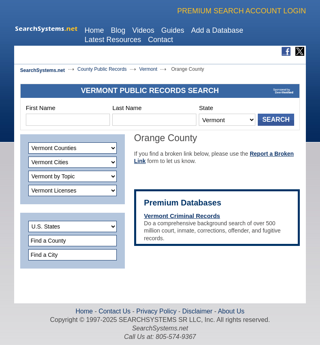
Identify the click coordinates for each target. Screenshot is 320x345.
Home (94, 30)
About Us (230, 311)
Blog (118, 30)
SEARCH (276, 119)
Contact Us (114, 311)
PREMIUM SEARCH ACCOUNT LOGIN (241, 11)
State (206, 107)
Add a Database (217, 30)
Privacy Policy (156, 311)
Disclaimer (197, 311)
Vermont (148, 69)
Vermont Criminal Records (182, 215)
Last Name (127, 107)
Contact (160, 40)
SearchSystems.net (42, 70)
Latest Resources (112, 40)
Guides (172, 30)
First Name (40, 107)
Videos (143, 30)
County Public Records (102, 69)
